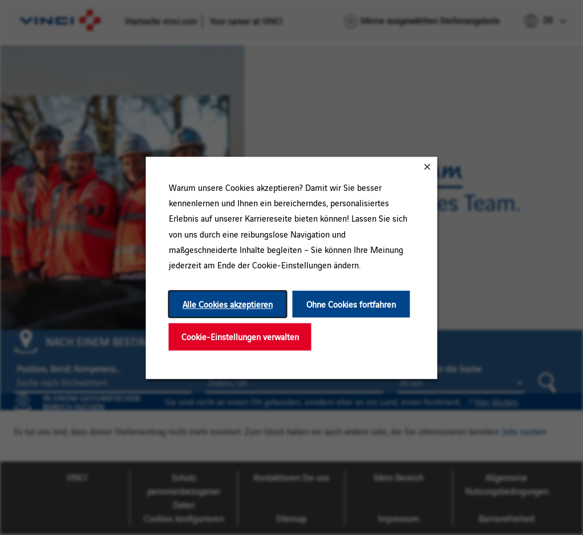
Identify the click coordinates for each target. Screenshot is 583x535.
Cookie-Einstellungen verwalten (240, 336)
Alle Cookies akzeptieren (228, 304)
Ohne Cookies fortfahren (351, 304)
